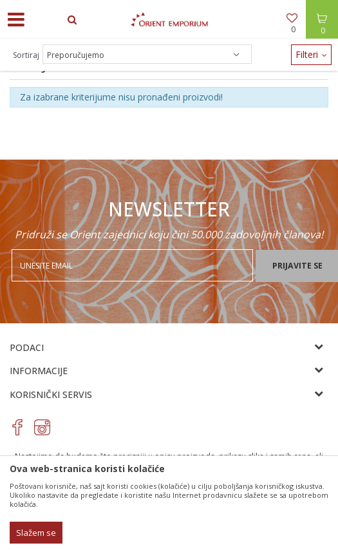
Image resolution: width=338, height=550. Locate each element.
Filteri (311, 54)
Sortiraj (26, 55)
